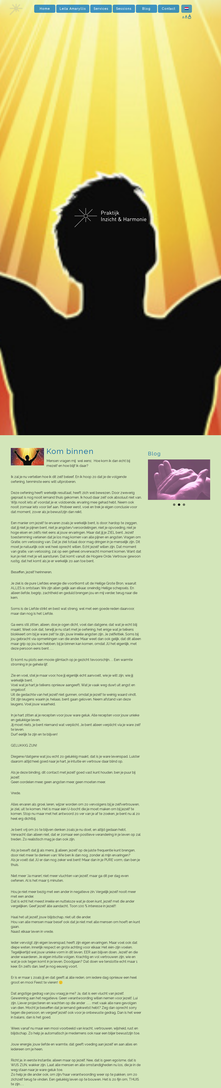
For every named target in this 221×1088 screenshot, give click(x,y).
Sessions (124, 8)
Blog (146, 8)
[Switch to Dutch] (186, 9)
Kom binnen (70, 451)
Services (101, 8)
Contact (168, 8)
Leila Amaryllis (73, 8)
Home (45, 8)
